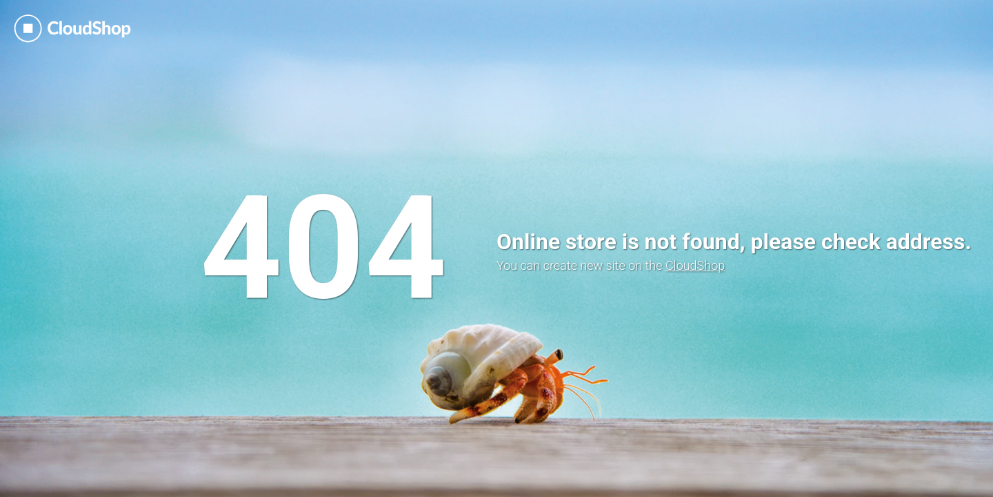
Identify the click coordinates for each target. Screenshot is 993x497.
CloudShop (695, 265)
